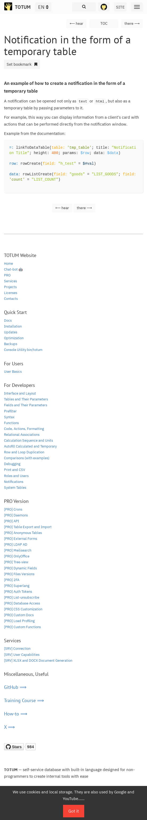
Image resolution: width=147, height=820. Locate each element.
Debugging (12, 464)
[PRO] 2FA (11, 580)
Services (10, 281)
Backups (10, 344)
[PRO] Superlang (16, 585)
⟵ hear (76, 23)
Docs (8, 320)
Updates (10, 332)
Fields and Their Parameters (25, 405)
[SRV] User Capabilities (21, 654)
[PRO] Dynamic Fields (20, 568)
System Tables (15, 487)
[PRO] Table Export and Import (28, 527)
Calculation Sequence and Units (28, 440)
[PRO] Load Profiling (19, 621)
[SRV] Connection (17, 648)
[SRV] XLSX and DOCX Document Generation (38, 660)
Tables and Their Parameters (26, 399)
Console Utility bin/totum (23, 349)
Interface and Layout (20, 393)
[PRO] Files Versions (19, 574)
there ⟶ (132, 23)
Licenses (10, 293)
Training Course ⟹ (24, 700)
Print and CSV (14, 469)
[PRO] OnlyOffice (16, 556)
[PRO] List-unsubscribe (21, 597)
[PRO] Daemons (16, 515)
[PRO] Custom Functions (22, 627)
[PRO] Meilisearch (17, 550)
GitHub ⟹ (15, 687)
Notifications (13, 481)
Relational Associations (21, 434)
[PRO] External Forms (20, 538)
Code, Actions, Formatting (24, 428)
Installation (13, 326)
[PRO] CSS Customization (23, 609)
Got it (73, 811)
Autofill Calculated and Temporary (30, 446)
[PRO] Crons (13, 509)
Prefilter (10, 411)
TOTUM (23, 7)
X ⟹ (9, 727)
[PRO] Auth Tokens (18, 591)
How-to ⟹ (15, 714)
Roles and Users (16, 476)
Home (8, 263)
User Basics (13, 371)
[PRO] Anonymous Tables (23, 533)
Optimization (14, 338)
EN (43, 7)
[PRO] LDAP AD (15, 544)
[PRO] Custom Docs (19, 615)
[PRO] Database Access (22, 603)
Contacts (11, 298)
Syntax (9, 417)
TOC (104, 23)
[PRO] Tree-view (16, 562)
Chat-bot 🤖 (13, 269)
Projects (10, 287)
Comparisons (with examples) (26, 458)
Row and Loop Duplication (24, 452)
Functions (11, 423)
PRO (7, 275)
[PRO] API (11, 521)
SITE (120, 7)
